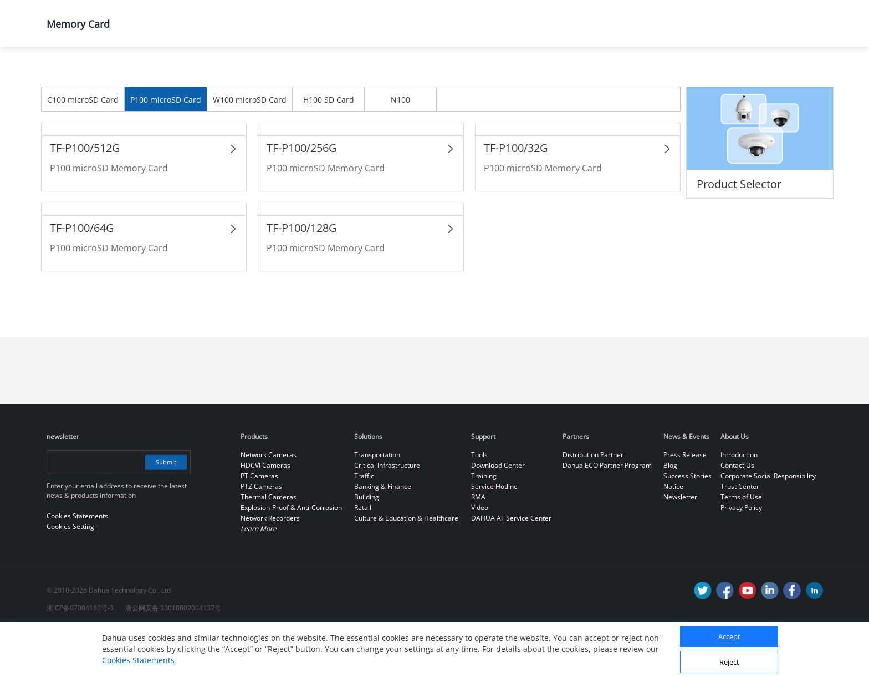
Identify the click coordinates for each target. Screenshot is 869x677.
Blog (670, 512)
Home (63, 75)
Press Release (685, 501)
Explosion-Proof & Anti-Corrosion (291, 554)
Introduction (739, 501)
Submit (164, 508)
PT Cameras (259, 522)
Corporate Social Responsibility (768, 522)
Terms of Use (741, 543)
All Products (213, 75)
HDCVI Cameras (265, 512)
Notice (673, 533)
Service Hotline (494, 533)
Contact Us (737, 512)
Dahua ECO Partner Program (607, 512)
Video (479, 554)
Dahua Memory (305, 75)
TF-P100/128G (302, 274)
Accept (729, 636)
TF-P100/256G (302, 194)
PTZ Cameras (261, 533)
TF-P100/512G (85, 194)
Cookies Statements (138, 660)
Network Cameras (269, 501)
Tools (479, 501)
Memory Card (401, 75)
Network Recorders (270, 564)
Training (484, 522)
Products (132, 75)
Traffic (364, 522)
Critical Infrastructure (387, 512)
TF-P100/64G (82, 274)
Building (366, 543)
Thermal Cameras (269, 543)
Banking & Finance (382, 533)
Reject (729, 662)
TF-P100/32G (516, 194)
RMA (478, 543)
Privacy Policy (741, 554)
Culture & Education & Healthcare (406, 564)
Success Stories (687, 522)
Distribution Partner (593, 501)
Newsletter (680, 543)
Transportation (377, 501)
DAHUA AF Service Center (511, 564)
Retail (362, 554)
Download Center (498, 512)
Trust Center (739, 533)
